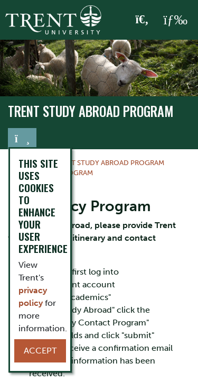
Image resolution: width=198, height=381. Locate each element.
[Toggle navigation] (22, 138)
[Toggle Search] (142, 20)
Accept (40, 351)
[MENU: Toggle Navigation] (175, 20)
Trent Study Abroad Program (91, 111)
